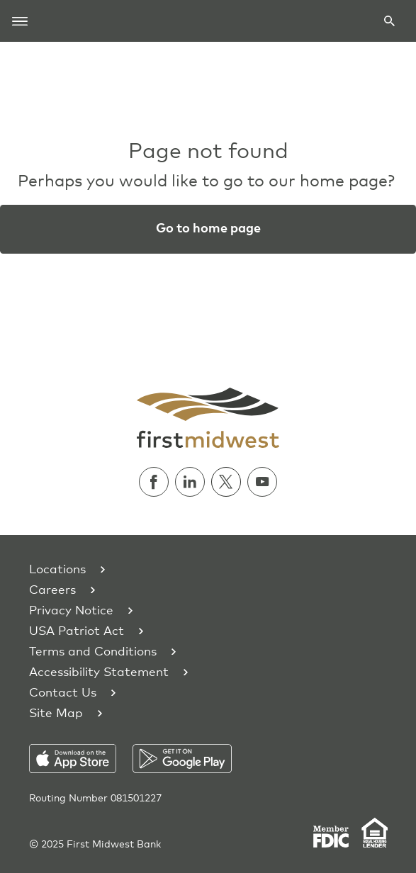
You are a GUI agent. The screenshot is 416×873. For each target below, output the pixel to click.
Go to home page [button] (208, 229)
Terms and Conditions (93, 652)
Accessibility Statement (99, 673)
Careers (52, 591)
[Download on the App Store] (81, 758)
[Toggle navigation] (20, 21)
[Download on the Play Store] (182, 758)
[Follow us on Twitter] (229, 482)
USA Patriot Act (76, 632)
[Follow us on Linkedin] (193, 482)
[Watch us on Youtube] (262, 482)
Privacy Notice (71, 611)
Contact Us (62, 693)
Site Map (56, 714)
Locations (57, 570)
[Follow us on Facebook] (157, 482)
